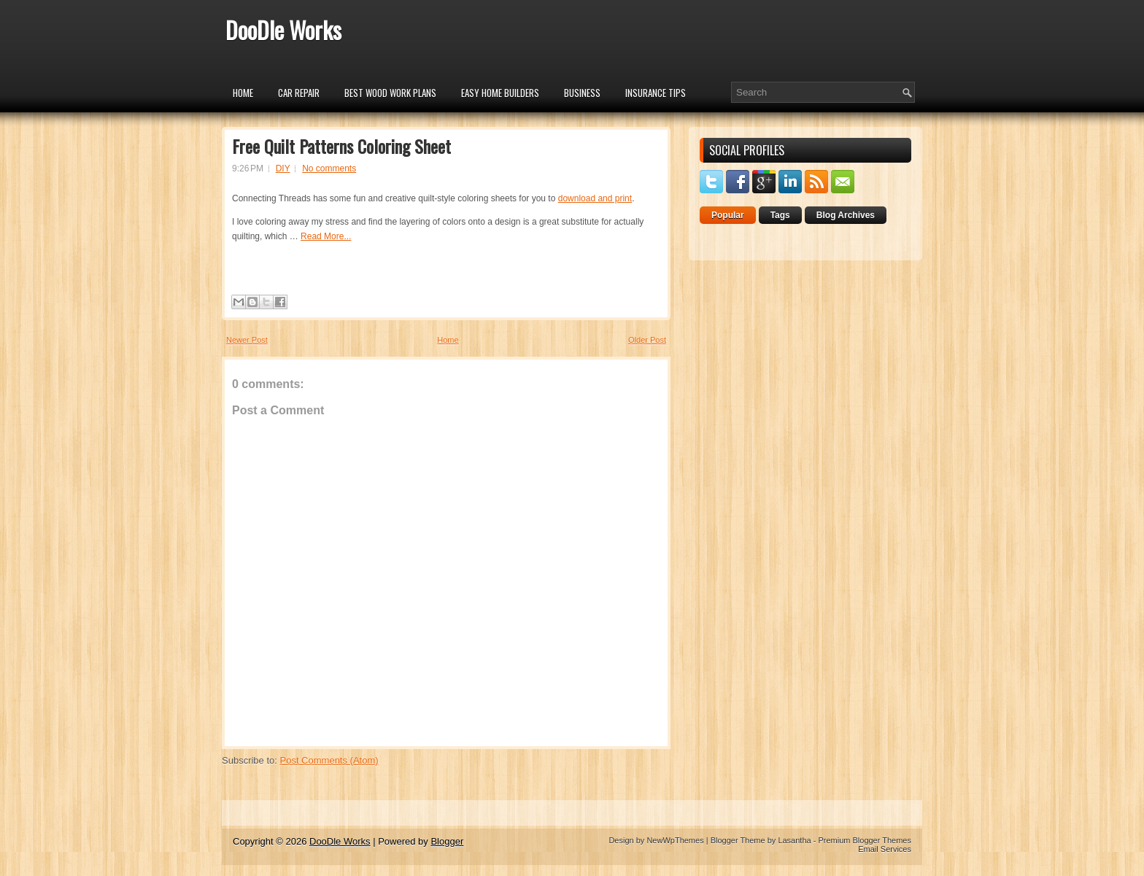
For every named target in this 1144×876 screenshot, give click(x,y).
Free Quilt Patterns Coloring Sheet (341, 146)
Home (243, 92)
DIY (283, 168)
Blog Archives (845, 215)
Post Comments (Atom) (329, 760)
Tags (780, 215)
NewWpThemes (674, 840)
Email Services (884, 849)
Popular (727, 215)
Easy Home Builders (500, 92)
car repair (299, 92)
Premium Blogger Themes (864, 840)
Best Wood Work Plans (390, 92)
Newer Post (247, 340)
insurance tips (655, 92)
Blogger (446, 841)
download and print (595, 198)
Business (582, 92)
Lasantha (794, 840)
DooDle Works (283, 29)
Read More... (326, 236)
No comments (329, 168)
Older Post (647, 340)
